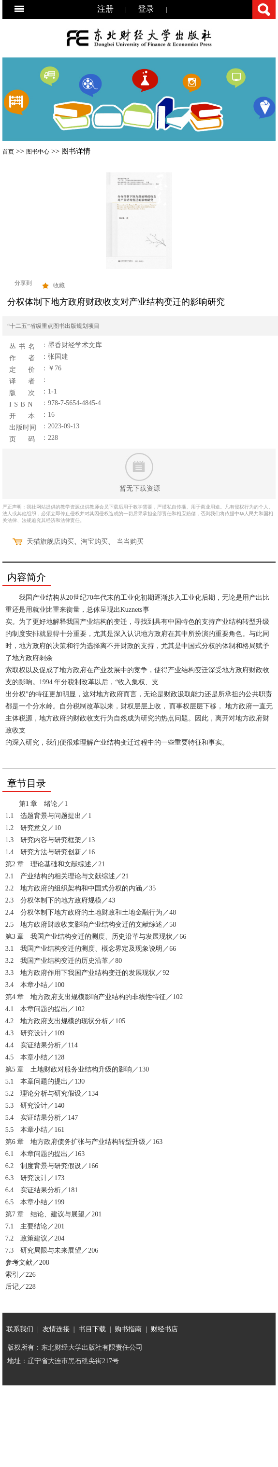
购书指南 (128, 1329)
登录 (146, 9)
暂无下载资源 (139, 488)
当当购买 (130, 541)
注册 (105, 9)
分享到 (23, 283)
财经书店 (164, 1329)
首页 (8, 151)
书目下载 (92, 1329)
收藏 (59, 285)
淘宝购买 (94, 541)
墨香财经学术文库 (75, 345)
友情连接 (56, 1329)
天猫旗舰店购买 (50, 541)
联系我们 (19, 1329)
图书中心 (37, 151)
